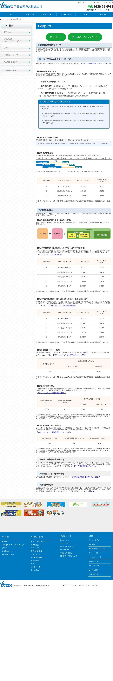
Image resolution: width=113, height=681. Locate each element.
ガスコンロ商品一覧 (38, 542)
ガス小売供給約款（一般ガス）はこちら (97, 63)
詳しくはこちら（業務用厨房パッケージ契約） (55, 432)
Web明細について (11, 62)
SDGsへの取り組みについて (98, 548)
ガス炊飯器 (35, 545)
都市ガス (7, 32)
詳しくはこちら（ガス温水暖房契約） (64, 305)
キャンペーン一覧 (94, 557)
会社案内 (91, 544)
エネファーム (35, 567)
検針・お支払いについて (68, 546)
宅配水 (84, 14)
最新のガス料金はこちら (86, 37)
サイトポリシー (85, 585)
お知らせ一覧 (93, 561)
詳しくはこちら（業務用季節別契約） (52, 393)
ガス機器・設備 (28, 14)
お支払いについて (11, 55)
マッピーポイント (66, 14)
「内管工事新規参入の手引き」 (86, 466)
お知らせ (57, 37)
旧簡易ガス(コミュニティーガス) (12, 40)
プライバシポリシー (71, 585)
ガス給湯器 (35, 561)
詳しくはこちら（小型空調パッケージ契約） (71, 355)
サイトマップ (108, 2)
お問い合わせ (82, 2)
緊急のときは (64, 540)
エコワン (34, 564)
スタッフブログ (94, 566)
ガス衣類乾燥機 (36, 557)
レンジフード (35, 554)
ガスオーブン (35, 548)
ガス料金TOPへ (10, 70)
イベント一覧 (93, 553)
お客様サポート (47, 14)
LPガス (6, 48)
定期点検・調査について (68, 556)
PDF (91, 491)
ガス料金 (9, 14)
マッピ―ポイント (94, 540)
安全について (64, 543)
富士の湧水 (35, 570)
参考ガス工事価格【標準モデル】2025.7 (86, 477)
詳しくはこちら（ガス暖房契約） (51, 254)
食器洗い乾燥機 (36, 551)
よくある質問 (95, 2)
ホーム (3, 19)
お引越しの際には (66, 553)
